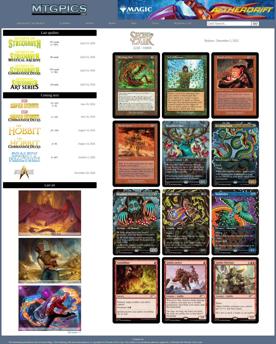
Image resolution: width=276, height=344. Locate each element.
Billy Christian (44, 329)
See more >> (74, 332)
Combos (65, 23)
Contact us (138, 339)
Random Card (183, 23)
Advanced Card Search (31, 23)
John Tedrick (44, 234)
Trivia (155, 23)
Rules (112, 23)
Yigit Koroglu (44, 281)
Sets (133, 23)
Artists (90, 23)
